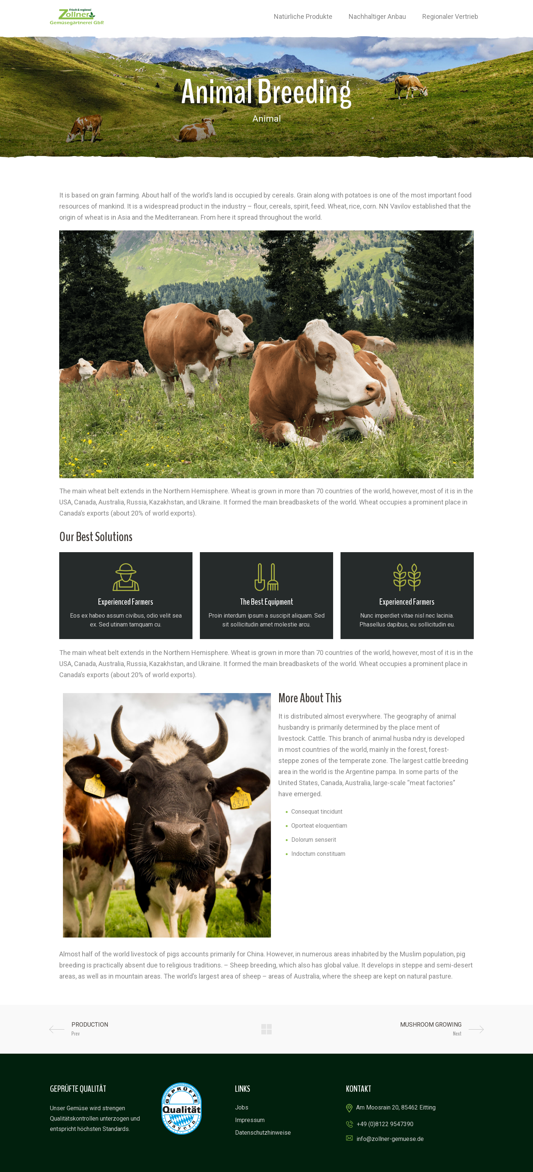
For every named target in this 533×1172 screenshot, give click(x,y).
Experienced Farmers (125, 602)
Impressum (250, 1120)
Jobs (241, 1107)
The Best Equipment (266, 602)
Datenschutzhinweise (263, 1132)
